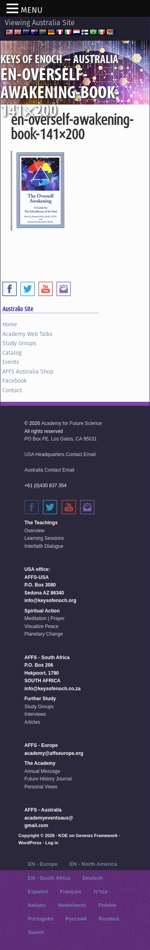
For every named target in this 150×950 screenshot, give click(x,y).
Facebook (14, 381)
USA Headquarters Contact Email (60, 454)
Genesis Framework (97, 835)
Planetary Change (43, 634)
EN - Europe (42, 864)
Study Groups (19, 343)
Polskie (107, 905)
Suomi (36, 932)
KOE (63, 835)
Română (108, 919)
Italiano (37, 905)
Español (38, 892)
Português (40, 919)
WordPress (30, 842)
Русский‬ (76, 919)
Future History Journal (48, 779)
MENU (31, 10)
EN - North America (93, 864)
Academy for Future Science (71, 423)
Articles (32, 722)
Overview (34, 530)
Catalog (12, 353)
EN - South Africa (49, 878)
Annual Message (42, 771)
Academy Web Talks (27, 334)
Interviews (35, 714)
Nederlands (72, 905)
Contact (12, 390)
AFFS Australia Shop (27, 371)
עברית (101, 892)
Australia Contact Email (49, 470)
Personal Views (41, 787)
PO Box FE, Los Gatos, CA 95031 (60, 439)
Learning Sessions (44, 538)
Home (9, 324)
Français (70, 892)
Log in (51, 842)
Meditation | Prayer (44, 618)
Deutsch (92, 878)
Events (10, 362)
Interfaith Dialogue (43, 546)
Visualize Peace (41, 626)
